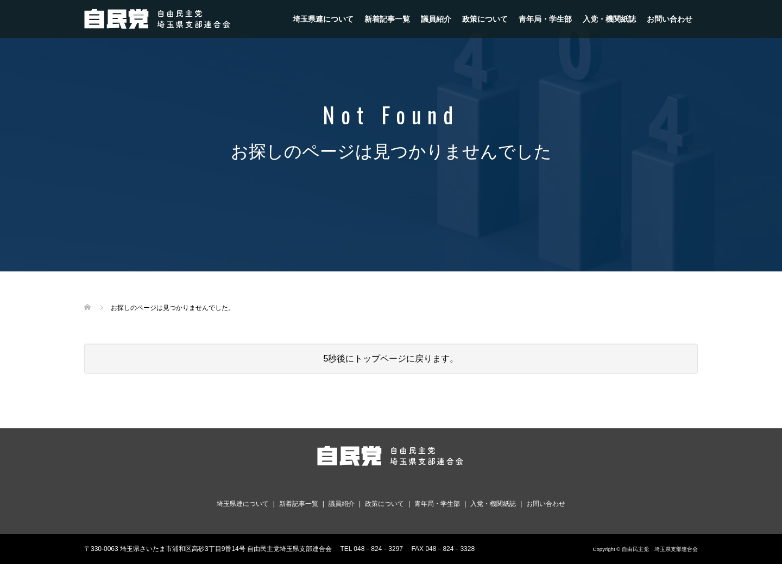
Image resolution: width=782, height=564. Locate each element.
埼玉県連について (323, 19)
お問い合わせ (669, 19)
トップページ (380, 358)
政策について (485, 19)
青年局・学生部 (545, 19)
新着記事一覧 (387, 19)
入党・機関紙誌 (609, 19)
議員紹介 (436, 19)
